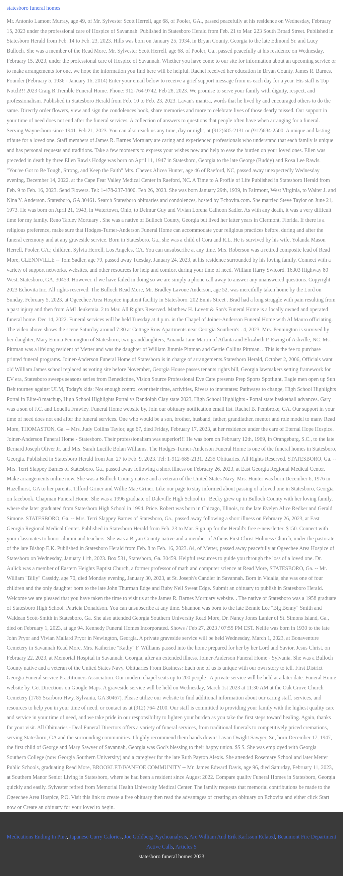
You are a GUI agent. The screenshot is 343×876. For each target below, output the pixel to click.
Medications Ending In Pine (37, 836)
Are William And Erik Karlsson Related (232, 836)
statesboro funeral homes (33, 8)
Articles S (186, 847)
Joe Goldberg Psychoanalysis (155, 836)
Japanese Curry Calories (95, 836)
